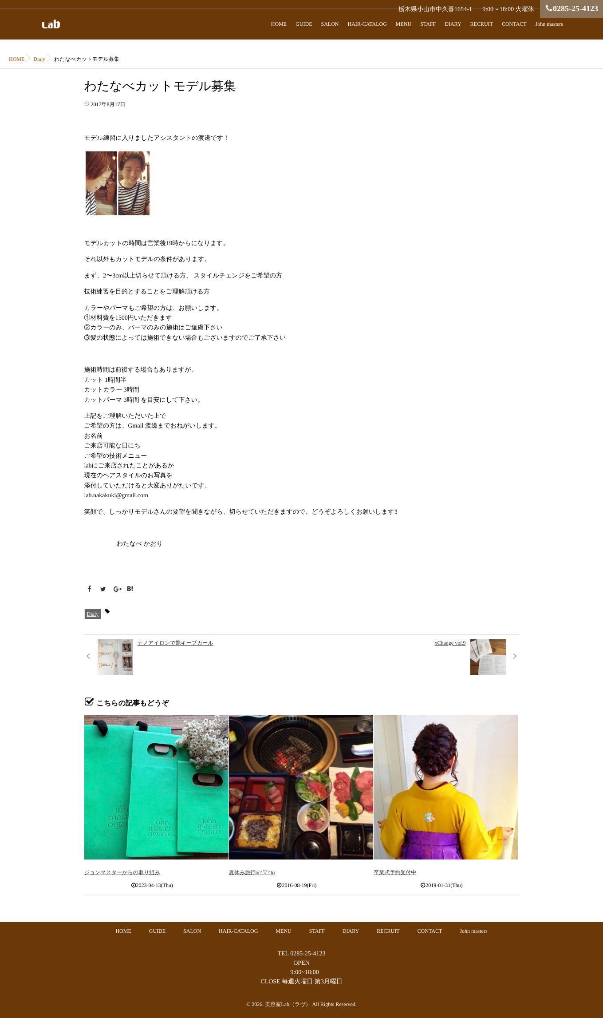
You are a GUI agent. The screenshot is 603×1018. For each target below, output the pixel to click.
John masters (549, 24)
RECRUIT (481, 24)
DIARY (453, 24)
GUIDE (304, 24)
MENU (403, 24)
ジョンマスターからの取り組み (122, 872)
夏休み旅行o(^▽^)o (252, 872)
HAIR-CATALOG (366, 24)
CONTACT (514, 24)
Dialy (93, 614)
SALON (330, 24)
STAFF (428, 24)
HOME (279, 24)
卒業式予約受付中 (395, 872)
